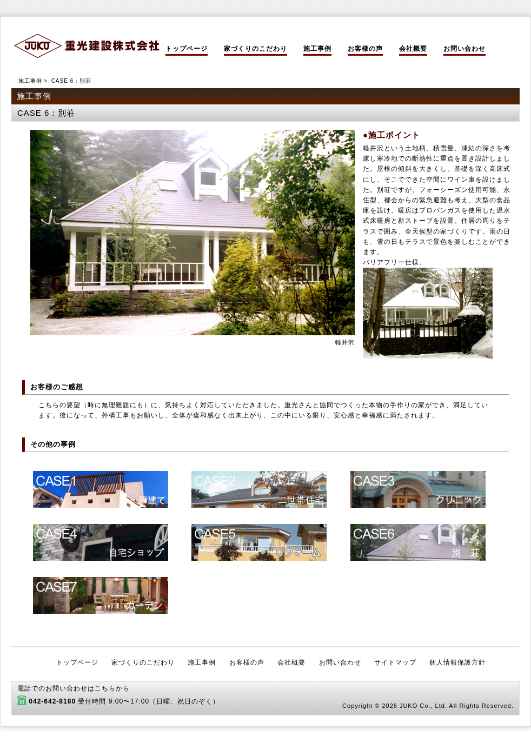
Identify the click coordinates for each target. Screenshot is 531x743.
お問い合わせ (464, 48)
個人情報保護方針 (457, 662)
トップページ (186, 48)
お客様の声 (365, 48)
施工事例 (317, 48)
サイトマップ (395, 662)
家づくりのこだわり (255, 48)
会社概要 (413, 48)
